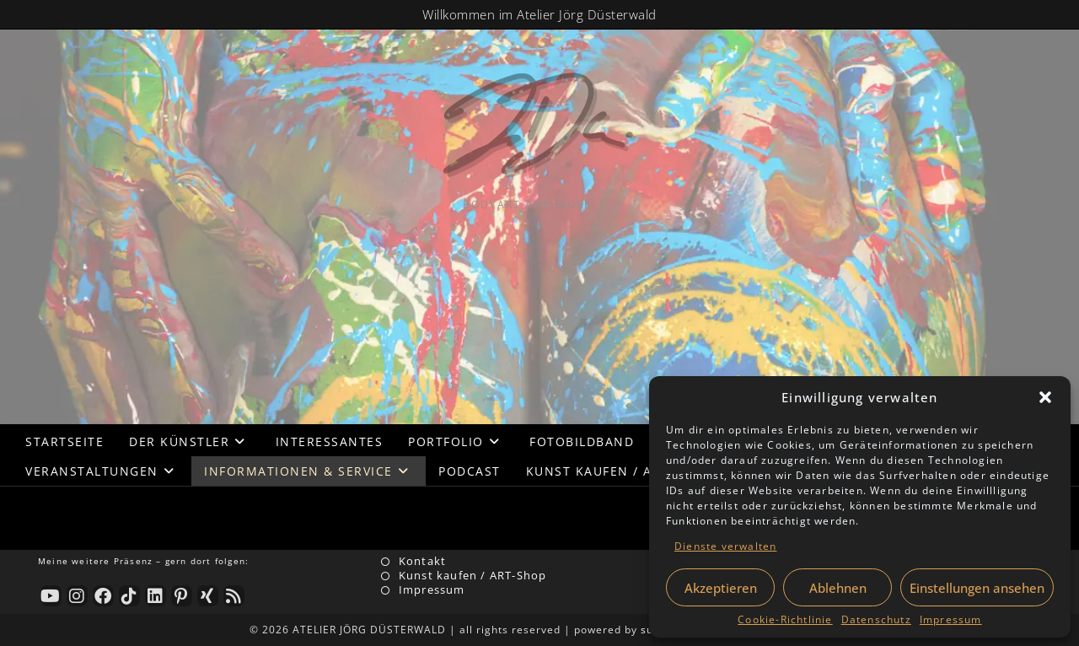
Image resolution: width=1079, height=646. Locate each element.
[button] (1045, 397)
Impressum (951, 619)
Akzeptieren (720, 587)
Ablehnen (838, 587)
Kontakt (422, 561)
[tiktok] (129, 595)
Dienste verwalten (725, 546)
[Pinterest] (181, 595)
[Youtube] (51, 595)
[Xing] (207, 595)
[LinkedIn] (155, 595)
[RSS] (233, 595)
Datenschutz (876, 619)
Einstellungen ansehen (977, 587)
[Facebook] (103, 595)
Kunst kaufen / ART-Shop (473, 575)
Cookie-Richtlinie (785, 619)
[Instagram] (77, 595)
